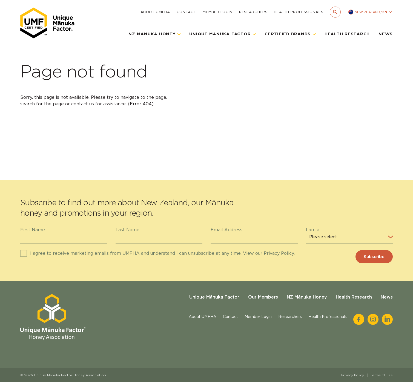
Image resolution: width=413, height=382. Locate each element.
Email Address (226, 229)
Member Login (218, 12)
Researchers (253, 12)
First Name (32, 229)
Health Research (347, 33)
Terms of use (382, 375)
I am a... (314, 229)
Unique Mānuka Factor (214, 297)
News (385, 33)
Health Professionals (298, 12)
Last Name (127, 229)
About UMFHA (155, 12)
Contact (186, 12)
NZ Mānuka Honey (307, 297)
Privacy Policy (279, 253)
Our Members (263, 297)
